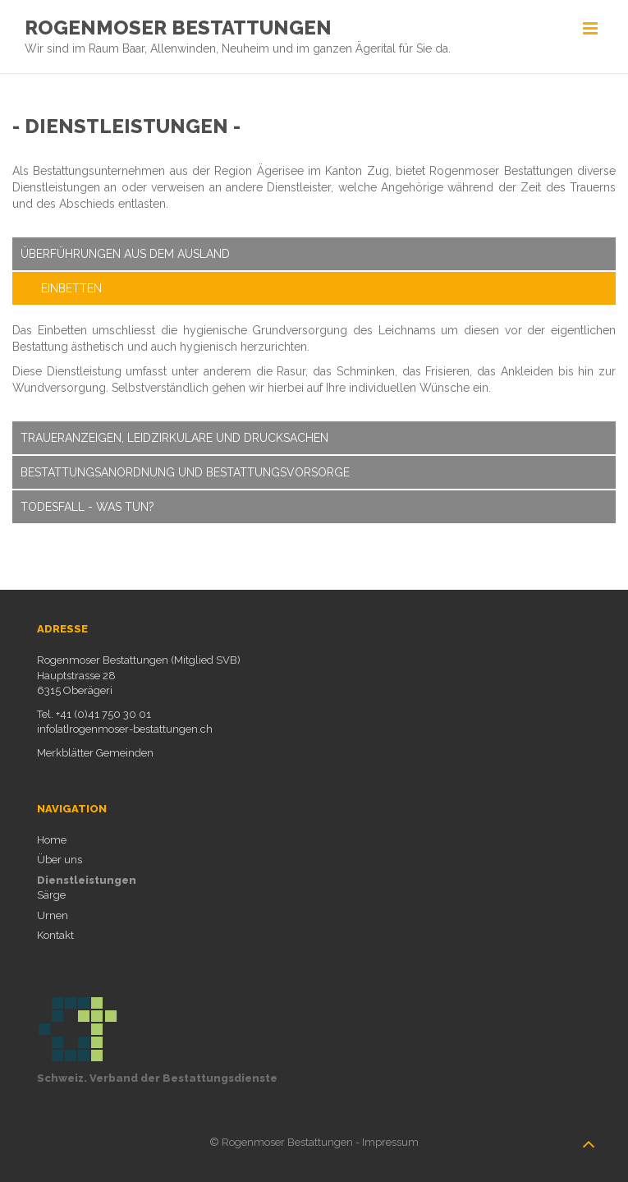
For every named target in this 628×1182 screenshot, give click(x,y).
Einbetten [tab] (71, 286)
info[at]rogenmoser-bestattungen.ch (125, 727)
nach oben (589, 1135)
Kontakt (55, 933)
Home (51, 838)
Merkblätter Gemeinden (95, 751)
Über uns (59, 858)
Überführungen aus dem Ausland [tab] (125, 252)
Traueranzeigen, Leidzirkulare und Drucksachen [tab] (174, 436)
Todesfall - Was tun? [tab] (87, 505)
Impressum (390, 1140)
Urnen (52, 914)
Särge (51, 893)
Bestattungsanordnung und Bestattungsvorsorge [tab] (185, 470)
